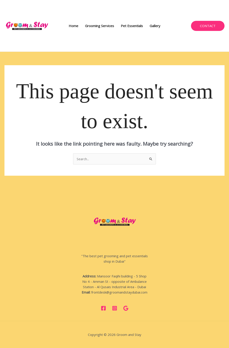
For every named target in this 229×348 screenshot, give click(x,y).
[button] (208, 26)
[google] (125, 308)
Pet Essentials (132, 26)
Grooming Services (99, 26)
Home (73, 26)
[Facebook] (103, 308)
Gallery (155, 26)
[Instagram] (114, 308)
